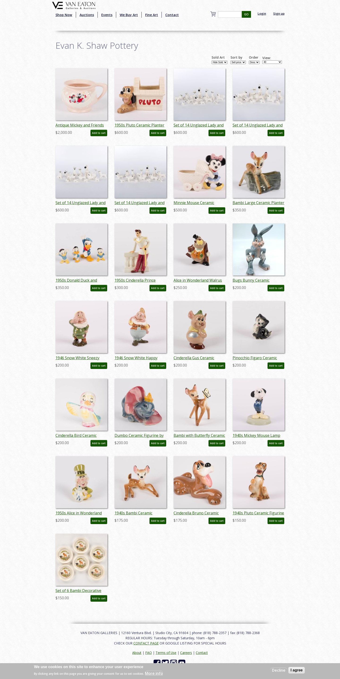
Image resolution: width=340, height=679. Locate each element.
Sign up (279, 13)
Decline (278, 670)
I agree (296, 670)
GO (246, 14)
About (136, 652)
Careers (186, 652)
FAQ (148, 652)
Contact (172, 15)
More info (154, 673)
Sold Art (218, 57)
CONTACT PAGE (146, 643)
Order (253, 57)
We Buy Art (129, 15)
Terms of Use (166, 652)
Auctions (87, 15)
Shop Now (63, 15)
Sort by (236, 57)
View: (266, 58)
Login (262, 13)
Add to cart (99, 133)
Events (106, 15)
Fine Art (151, 15)
